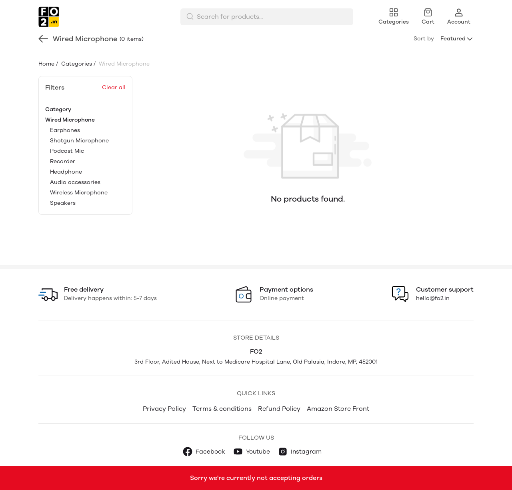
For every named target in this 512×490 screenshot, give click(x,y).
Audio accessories (75, 182)
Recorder (62, 161)
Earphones (65, 130)
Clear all (114, 87)
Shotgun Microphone (79, 140)
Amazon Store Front (338, 408)
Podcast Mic (67, 151)
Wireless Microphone (79, 192)
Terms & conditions (222, 408)
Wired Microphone (70, 119)
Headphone (66, 171)
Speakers (63, 203)
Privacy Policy (164, 408)
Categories (76, 63)
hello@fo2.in (433, 298)
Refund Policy (279, 408)
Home (46, 63)
